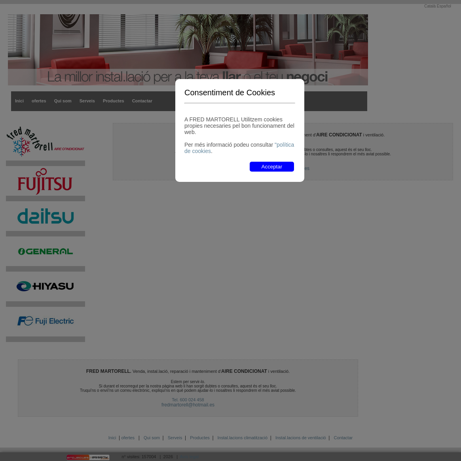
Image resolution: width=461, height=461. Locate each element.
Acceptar (272, 167)
